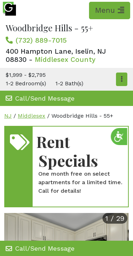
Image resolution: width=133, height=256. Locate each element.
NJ (8, 115)
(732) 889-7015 (41, 40)
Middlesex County (65, 59)
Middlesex (31, 115)
